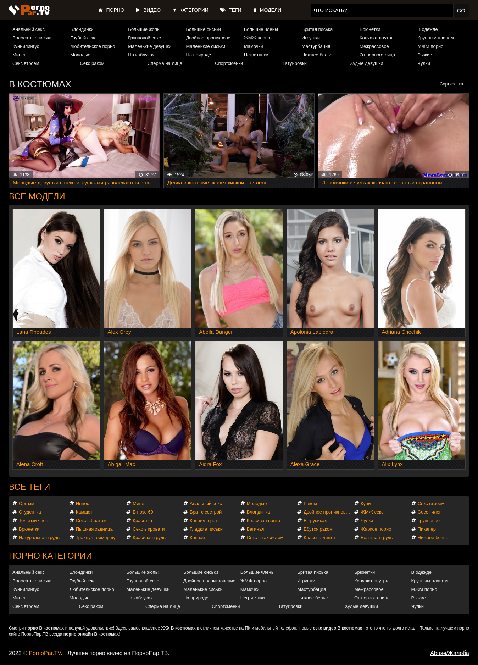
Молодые (80, 54)
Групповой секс (144, 37)
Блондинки (82, 29)
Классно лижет (319, 537)
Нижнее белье (317, 54)
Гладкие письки (206, 529)
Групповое (429, 520)
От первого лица (377, 54)
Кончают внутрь (377, 37)
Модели (267, 10)
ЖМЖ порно (257, 37)
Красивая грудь (149, 537)
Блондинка (258, 512)
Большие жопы (144, 29)
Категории (190, 10)
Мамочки (253, 46)
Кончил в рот (203, 520)
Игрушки (311, 37)
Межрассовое (374, 46)
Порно (111, 10)
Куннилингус (25, 46)
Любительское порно (92, 46)
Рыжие (424, 54)
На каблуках (141, 54)
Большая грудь (377, 537)
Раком (310, 503)
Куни (366, 503)
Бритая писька (317, 29)
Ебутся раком (318, 529)
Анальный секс (28, 29)
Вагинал (256, 529)
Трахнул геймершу (96, 537)
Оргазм (26, 503)
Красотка (142, 520)
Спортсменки (229, 63)
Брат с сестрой (206, 512)
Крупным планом (435, 37)
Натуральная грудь (39, 537)
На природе (198, 54)
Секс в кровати (149, 529)
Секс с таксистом (265, 537)
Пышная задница (94, 529)
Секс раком (92, 63)
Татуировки (295, 63)
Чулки (423, 63)
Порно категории (50, 555)
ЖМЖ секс (372, 512)
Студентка (30, 512)
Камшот (84, 512)
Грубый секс (83, 37)
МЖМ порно (430, 46)
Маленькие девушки (149, 46)
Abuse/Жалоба (449, 653)
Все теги (29, 487)
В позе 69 (143, 512)
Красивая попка (263, 520)
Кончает (198, 537)
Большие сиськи (203, 29)
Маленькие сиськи (206, 46)
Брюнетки (370, 29)
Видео (148, 10)
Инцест (83, 503)
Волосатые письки (32, 37)
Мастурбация (316, 46)
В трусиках (315, 520)
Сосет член (430, 512)
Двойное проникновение (212, 37)
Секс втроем (25, 63)
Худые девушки (366, 63)
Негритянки (256, 54)
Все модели (37, 196)
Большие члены (261, 29)
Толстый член (33, 520)
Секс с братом (91, 520)
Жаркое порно (376, 529)
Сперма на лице (165, 63)
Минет (19, 54)
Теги (230, 10)
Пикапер (427, 529)
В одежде (427, 29)
